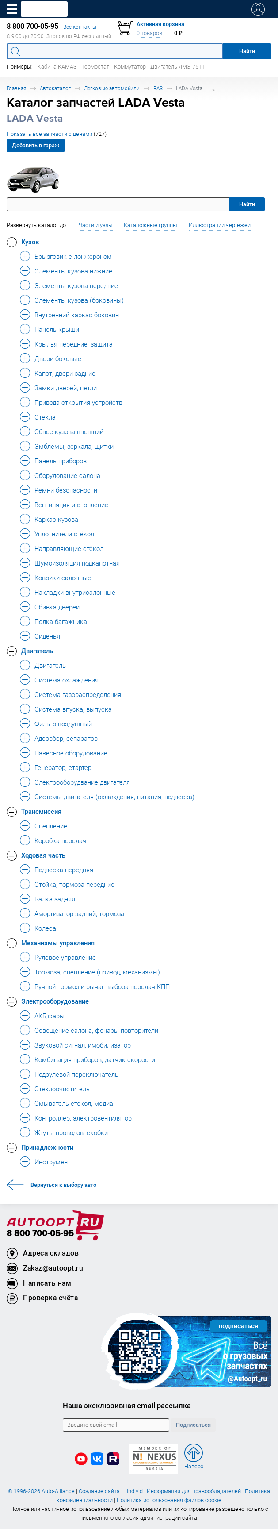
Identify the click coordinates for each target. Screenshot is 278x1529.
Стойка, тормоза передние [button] (74, 884)
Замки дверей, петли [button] (65, 387)
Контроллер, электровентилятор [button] (83, 1117)
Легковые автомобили (112, 88)
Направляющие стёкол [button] (68, 548)
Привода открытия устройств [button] (78, 402)
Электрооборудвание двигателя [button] (82, 782)
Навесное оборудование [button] (70, 752)
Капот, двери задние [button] (64, 373)
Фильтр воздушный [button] (63, 723)
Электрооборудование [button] (55, 1001)
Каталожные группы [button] (150, 225)
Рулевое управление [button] (65, 957)
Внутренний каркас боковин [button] (76, 314)
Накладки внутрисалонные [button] (74, 592)
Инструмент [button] (52, 1161)
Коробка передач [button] (60, 840)
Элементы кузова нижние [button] (73, 270)
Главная (16, 88)
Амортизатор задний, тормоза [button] (79, 913)
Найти (247, 204)
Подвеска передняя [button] (63, 869)
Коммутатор (130, 66)
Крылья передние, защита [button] (73, 343)
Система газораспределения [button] (77, 694)
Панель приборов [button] (60, 460)
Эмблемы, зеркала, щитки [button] (74, 446)
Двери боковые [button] (57, 358)
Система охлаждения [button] (66, 679)
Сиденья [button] (47, 636)
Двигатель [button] (37, 650)
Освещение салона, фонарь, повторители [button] (96, 1030)
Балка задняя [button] (54, 898)
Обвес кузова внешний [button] (68, 431)
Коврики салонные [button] (62, 577)
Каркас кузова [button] (56, 519)
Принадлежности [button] (47, 1147)
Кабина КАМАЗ (57, 66)
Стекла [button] (45, 416)
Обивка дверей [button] (57, 606)
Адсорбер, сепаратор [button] (66, 738)
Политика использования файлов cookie (169, 1500)
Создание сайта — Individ (111, 1491)
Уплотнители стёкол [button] (64, 533)
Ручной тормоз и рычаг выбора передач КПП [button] (102, 986)
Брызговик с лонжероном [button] (73, 256)
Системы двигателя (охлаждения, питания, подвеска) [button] (114, 796)
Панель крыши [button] (56, 329)
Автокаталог (55, 88)
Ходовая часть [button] (43, 855)
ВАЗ (158, 88)
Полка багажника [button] (60, 621)
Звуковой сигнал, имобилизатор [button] (82, 1044)
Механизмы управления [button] (58, 942)
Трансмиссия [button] (41, 811)
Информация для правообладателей (194, 1491)
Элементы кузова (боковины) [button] (79, 300)
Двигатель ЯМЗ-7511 (177, 66)
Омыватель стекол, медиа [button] (73, 1103)
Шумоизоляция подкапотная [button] (77, 562)
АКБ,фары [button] (49, 1015)
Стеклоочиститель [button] (62, 1088)
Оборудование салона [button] (67, 475)
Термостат (95, 66)
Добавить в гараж (35, 145)
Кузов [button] (30, 241)
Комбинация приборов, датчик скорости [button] (94, 1059)
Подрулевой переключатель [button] (76, 1074)
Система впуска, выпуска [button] (73, 709)
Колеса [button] (45, 928)
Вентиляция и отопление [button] (71, 504)
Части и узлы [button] (96, 225)
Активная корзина (160, 24)
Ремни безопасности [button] (65, 489)
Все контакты (79, 26)
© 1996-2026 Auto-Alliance (41, 1491)
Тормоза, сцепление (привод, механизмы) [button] (97, 971)
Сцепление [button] (50, 825)
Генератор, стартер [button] (62, 767)
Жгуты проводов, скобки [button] (71, 1132)
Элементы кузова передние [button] (76, 285)
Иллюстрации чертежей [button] (220, 225)
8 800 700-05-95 (40, 1233)
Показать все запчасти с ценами (57, 134)
